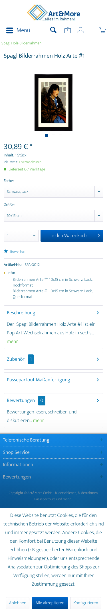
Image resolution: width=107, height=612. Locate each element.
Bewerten (14, 251)
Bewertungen (21, 400)
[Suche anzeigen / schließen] (53, 30)
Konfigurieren (85, 603)
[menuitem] (16, 30)
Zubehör (20, 359)
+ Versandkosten (30, 162)
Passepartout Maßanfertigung (38, 380)
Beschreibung (21, 313)
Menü (18, 30)
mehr (12, 341)
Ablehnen (17, 603)
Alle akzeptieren (49, 603)
